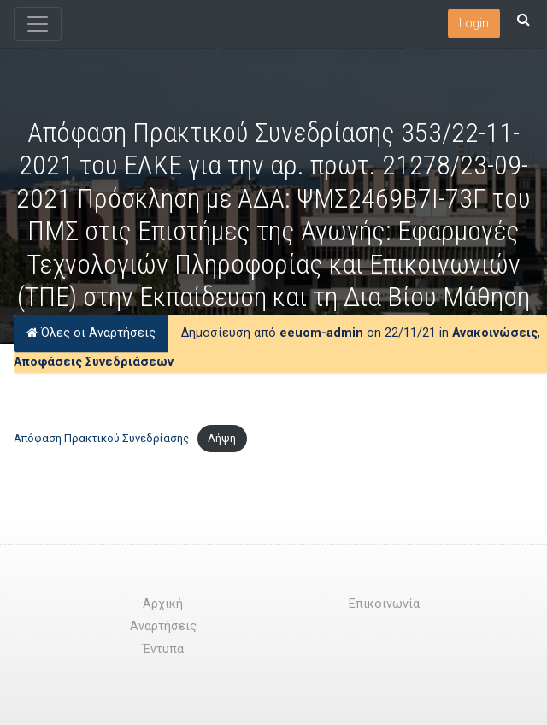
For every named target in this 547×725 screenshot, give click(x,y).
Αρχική (163, 604)
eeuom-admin (321, 334)
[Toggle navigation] (38, 24)
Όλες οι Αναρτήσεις (91, 334)
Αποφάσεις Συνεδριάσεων (94, 362)
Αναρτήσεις (163, 626)
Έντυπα (163, 649)
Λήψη (222, 438)
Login (474, 23)
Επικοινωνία (384, 604)
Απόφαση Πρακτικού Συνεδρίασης (101, 438)
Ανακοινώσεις (495, 334)
